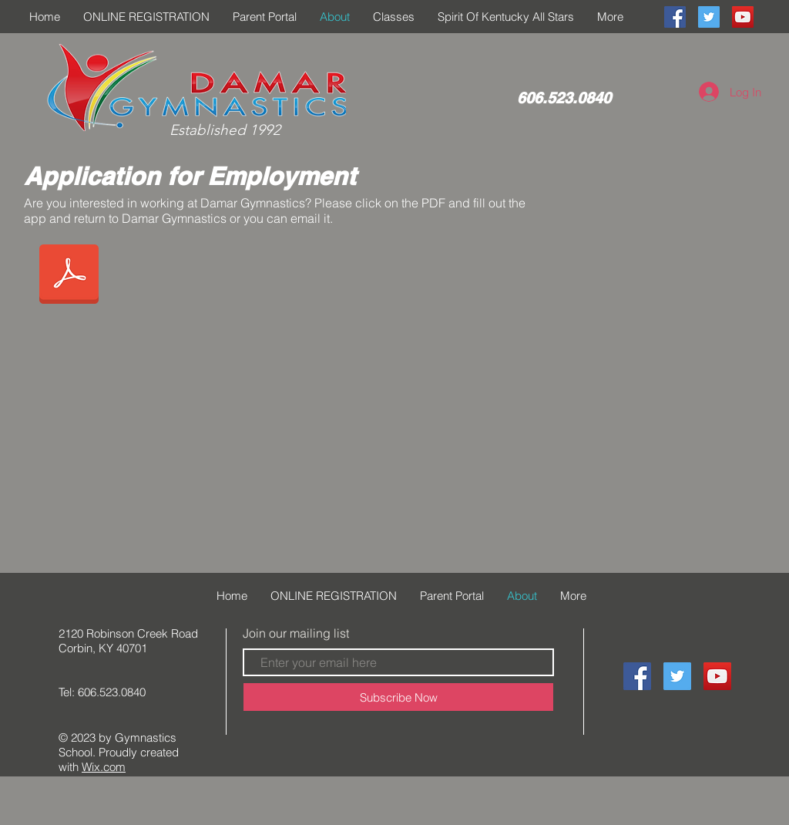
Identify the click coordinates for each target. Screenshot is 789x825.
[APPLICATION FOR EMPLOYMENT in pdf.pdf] (68, 276)
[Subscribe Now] (398, 697)
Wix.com (104, 766)
